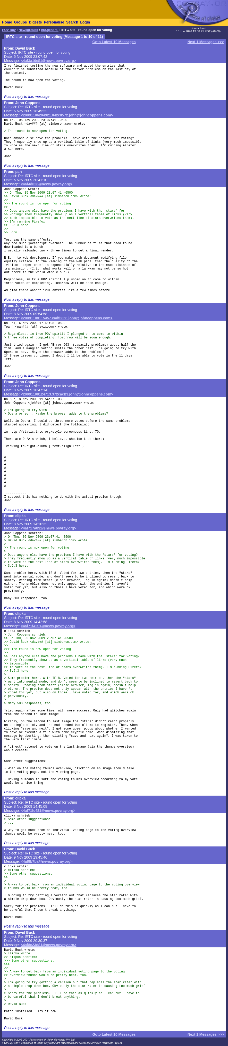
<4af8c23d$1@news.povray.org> (49, 945)
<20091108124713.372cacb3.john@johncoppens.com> (67, 394)
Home (7, 22)
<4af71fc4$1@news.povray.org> (48, 811)
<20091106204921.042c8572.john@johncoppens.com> (67, 115)
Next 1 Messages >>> (206, 42)
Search (72, 22)
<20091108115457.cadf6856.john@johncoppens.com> (67, 318)
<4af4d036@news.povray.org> (46, 184)
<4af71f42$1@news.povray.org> (48, 626)
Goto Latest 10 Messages (114, 42)
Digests (35, 22)
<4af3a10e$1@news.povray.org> (48, 61)
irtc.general (49, 30)
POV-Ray (9, 30)
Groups (20, 22)
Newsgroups (28, 30)
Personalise (54, 22)
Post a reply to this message (26, 96)
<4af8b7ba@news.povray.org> (47, 861)
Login (85, 22)
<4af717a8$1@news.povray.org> (48, 528)
